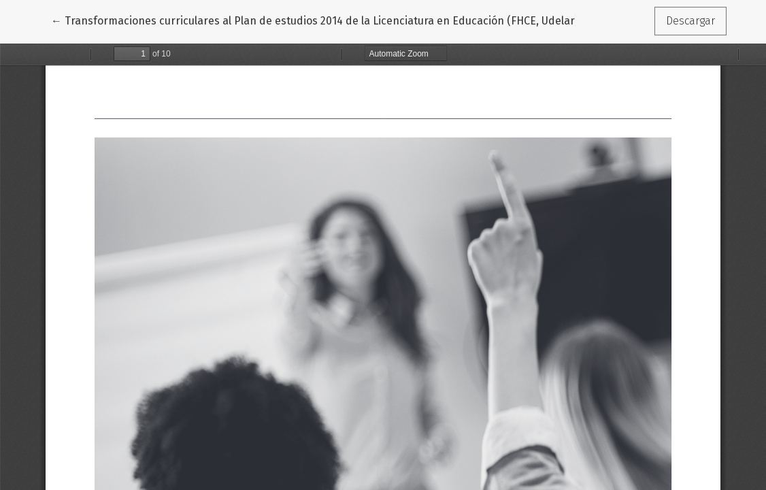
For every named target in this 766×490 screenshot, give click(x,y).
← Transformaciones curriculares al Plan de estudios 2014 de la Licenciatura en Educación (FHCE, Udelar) (314, 19)
